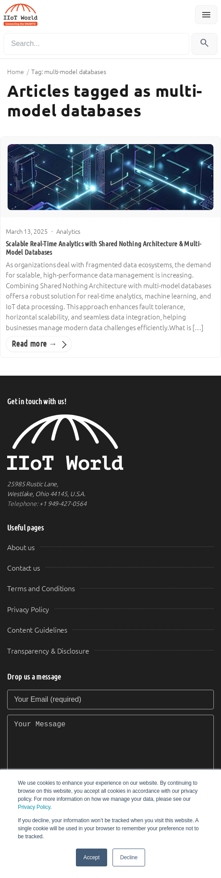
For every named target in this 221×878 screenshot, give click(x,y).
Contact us (23, 568)
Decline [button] (129, 857)
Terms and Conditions (41, 588)
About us (21, 547)
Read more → (34, 343)
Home (15, 71)
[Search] (96, 44)
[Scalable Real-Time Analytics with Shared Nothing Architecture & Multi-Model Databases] (110, 177)
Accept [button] (91, 857)
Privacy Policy (34, 807)
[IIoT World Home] (110, 442)
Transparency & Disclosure (48, 651)
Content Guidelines (37, 630)
